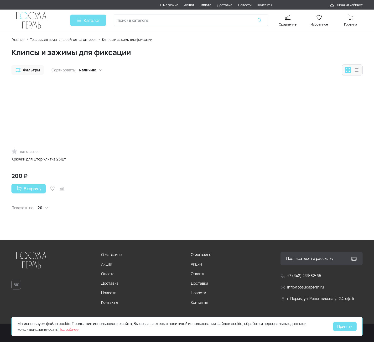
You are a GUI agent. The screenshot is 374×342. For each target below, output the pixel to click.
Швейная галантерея (79, 39)
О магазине (111, 254)
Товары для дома (43, 39)
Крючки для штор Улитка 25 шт (38, 159)
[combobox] (191, 20)
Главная (17, 39)
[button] (27, 70)
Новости (108, 292)
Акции (106, 264)
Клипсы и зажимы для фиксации (127, 39)
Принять (345, 326)
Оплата (107, 273)
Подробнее (68, 329)
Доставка (110, 283)
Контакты (109, 302)
